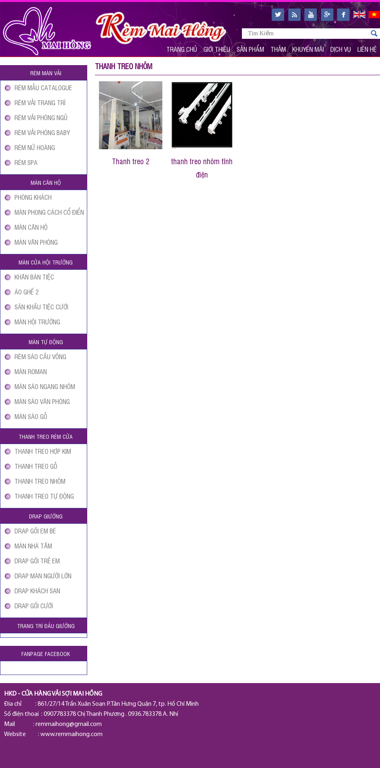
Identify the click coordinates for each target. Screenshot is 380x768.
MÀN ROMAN (31, 371)
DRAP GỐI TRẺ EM (37, 560)
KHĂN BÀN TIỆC (34, 276)
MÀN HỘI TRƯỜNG (37, 321)
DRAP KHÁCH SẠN (37, 590)
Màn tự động (46, 341)
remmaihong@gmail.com (69, 724)
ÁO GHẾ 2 (27, 291)
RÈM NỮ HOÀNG (35, 147)
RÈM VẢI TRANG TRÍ (40, 102)
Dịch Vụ (340, 48)
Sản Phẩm (250, 48)
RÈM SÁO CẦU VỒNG (40, 356)
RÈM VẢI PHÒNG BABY (42, 132)
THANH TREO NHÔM (40, 480)
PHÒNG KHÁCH (33, 197)
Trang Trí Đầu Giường (46, 625)
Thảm (278, 48)
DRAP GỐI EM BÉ (35, 530)
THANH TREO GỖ (36, 465)
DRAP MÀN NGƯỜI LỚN (43, 575)
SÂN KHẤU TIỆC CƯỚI (41, 306)
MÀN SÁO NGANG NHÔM (45, 386)
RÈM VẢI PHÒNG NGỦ (41, 117)
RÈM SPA (26, 162)
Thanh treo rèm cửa (46, 436)
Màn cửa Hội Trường (46, 262)
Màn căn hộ (46, 182)
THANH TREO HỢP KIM (43, 450)
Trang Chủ (181, 48)
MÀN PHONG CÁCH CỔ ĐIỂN (49, 211)
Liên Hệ (367, 48)
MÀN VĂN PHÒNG (36, 241)
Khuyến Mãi (308, 48)
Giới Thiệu (217, 48)
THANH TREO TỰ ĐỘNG (44, 495)
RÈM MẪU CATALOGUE (43, 87)
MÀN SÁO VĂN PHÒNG (42, 401)
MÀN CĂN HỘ (31, 226)
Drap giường (46, 516)
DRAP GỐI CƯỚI (34, 605)
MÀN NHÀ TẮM (33, 545)
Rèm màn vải (45, 72)
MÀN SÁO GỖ (31, 416)
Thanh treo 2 (130, 161)
